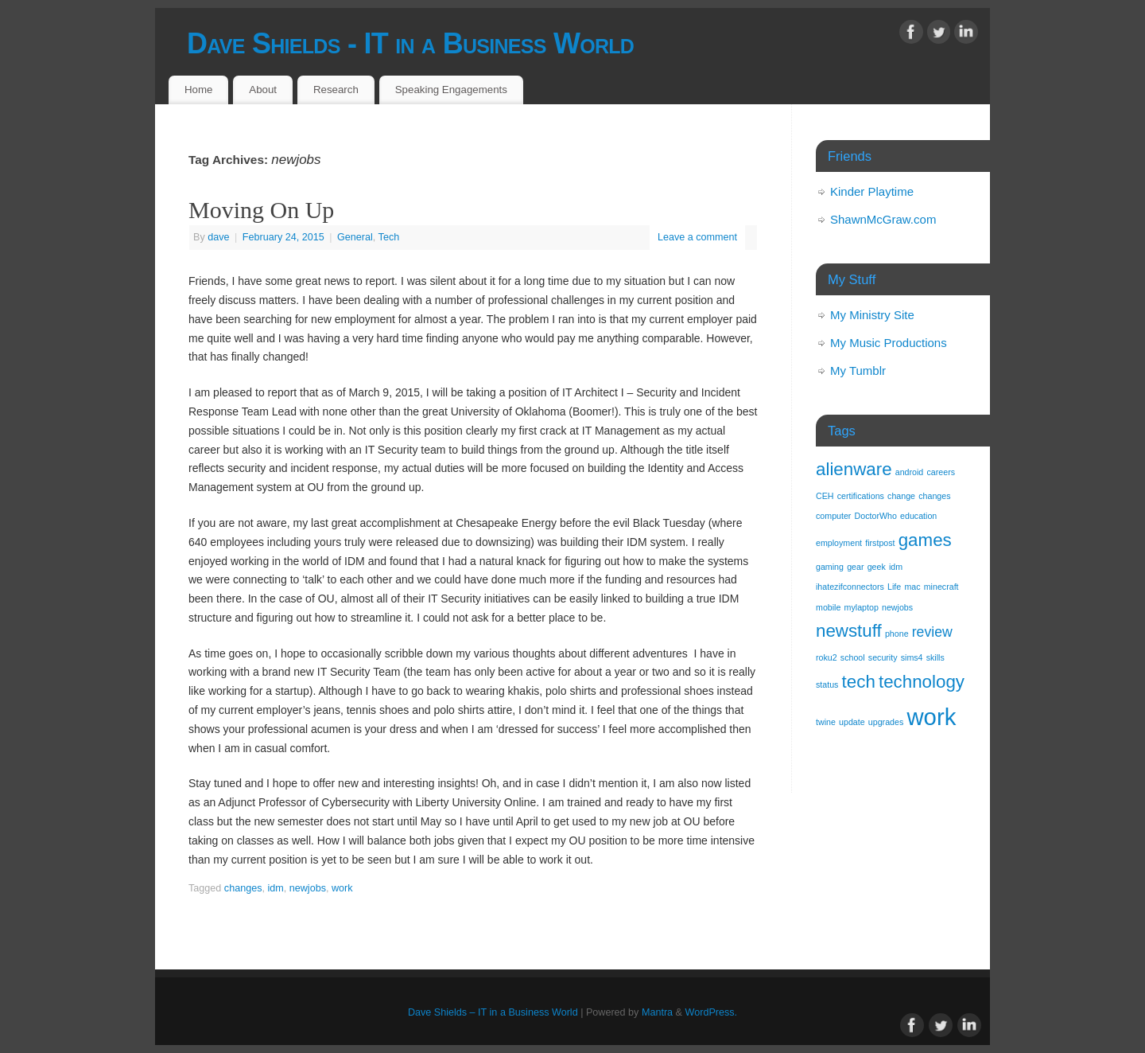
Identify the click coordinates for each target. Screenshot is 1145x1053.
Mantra (657, 1012)
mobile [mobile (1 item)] (828, 607)
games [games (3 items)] (925, 540)
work (342, 888)
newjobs (307, 888)
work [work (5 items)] (931, 717)
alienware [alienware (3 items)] (854, 469)
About (263, 90)
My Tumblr (858, 370)
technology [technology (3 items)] (922, 682)
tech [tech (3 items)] (858, 682)
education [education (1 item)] (918, 516)
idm (275, 888)
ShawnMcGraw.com (883, 219)
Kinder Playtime (872, 191)
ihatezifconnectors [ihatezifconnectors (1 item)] (850, 586)
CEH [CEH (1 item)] (825, 496)
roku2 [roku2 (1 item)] (826, 657)
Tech (389, 237)
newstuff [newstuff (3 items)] (849, 631)
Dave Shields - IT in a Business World (410, 43)
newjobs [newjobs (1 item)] (897, 607)
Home (198, 90)
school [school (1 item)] (852, 657)
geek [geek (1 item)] (876, 566)
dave (218, 237)
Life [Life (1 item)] (894, 586)
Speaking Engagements (451, 90)
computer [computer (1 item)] (833, 516)
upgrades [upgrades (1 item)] (885, 722)
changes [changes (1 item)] (934, 496)
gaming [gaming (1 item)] (830, 566)
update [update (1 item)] (852, 722)
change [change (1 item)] (901, 496)
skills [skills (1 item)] (935, 657)
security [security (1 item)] (883, 657)
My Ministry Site (872, 315)
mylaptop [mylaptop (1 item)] (861, 607)
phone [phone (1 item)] (897, 633)
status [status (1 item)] (827, 684)
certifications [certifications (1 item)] (860, 496)
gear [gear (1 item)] (855, 566)
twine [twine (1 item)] (826, 722)
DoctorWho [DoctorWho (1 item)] (876, 516)
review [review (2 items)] (932, 632)
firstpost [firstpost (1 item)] (880, 543)
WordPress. (711, 1012)
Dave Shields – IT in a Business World (493, 1012)
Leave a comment (697, 237)
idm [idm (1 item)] (895, 566)
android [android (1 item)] (909, 472)
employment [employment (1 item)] (839, 543)
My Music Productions (888, 342)
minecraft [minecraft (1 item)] (941, 586)
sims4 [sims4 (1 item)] (912, 657)
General (355, 237)
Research (336, 90)
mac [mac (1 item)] (912, 586)
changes (243, 888)
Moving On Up (261, 210)
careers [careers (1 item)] (940, 472)
